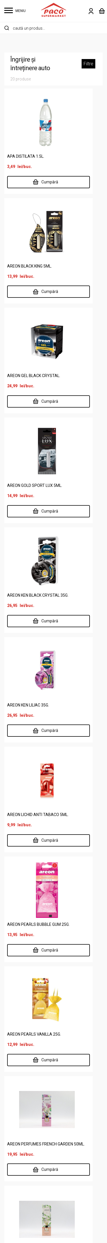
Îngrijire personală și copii (29, 1065)
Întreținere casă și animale (30, 1074)
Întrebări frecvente (76, 1155)
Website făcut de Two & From (55, 1235)
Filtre (88, 63)
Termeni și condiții (76, 1146)
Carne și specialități (23, 1056)
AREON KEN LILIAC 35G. (79, 393)
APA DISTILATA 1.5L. (25, 159)
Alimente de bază (21, 1029)
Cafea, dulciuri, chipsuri (26, 1047)
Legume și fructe (21, 1093)
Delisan (11, 1164)
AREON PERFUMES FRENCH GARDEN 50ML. (75, 632)
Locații (11, 1155)
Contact (12, 1183)
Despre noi (15, 1146)
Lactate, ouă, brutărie (25, 1083)
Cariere (11, 1174)
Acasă (10, 1128)
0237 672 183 (76, 834)
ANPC (64, 1164)
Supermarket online (23, 1137)
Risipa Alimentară (21, 1192)
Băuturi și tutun (18, 1038)
